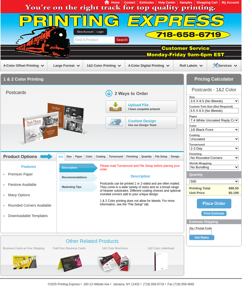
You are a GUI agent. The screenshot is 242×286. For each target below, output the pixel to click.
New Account (85, 31)
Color (89, 156)
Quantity (146, 156)
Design (175, 156)
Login (100, 31)
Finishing (132, 156)
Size (69, 156)
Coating (100, 156)
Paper (78, 156)
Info (61, 156)
